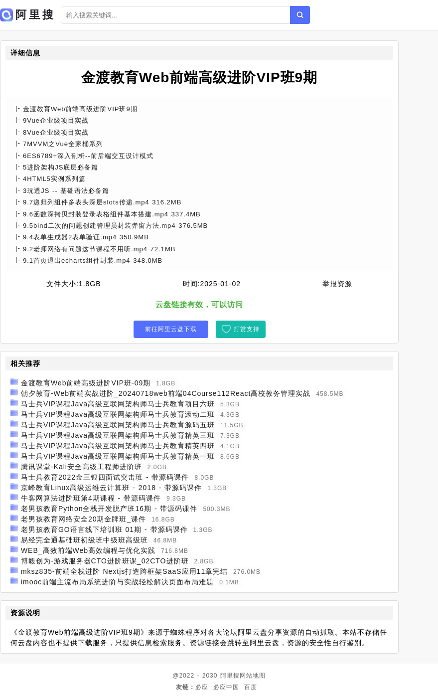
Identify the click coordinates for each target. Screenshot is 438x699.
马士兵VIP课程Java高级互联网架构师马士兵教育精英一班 (118, 456)
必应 (201, 687)
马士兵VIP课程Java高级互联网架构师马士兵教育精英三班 (118, 435)
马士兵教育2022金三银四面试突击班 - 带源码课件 (105, 477)
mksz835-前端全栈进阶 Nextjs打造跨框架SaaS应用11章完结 (124, 571)
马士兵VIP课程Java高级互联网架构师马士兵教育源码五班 (118, 425)
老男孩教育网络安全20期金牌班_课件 (83, 519)
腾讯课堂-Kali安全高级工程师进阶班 (81, 467)
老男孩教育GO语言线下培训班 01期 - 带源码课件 (104, 529)
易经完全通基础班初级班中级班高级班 (84, 540)
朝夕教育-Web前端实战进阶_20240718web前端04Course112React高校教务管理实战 (166, 393)
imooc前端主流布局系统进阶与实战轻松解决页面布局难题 (117, 582)
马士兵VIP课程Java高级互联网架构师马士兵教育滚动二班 (118, 414)
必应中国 (226, 687)
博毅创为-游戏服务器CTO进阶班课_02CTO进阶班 (105, 561)
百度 (250, 687)
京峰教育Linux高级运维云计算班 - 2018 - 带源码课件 (111, 488)
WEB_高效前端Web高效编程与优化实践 (88, 550)
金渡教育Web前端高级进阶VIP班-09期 (85, 383)
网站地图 (253, 675)
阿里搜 (230, 675)
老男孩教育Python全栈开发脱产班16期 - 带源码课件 (109, 509)
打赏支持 (247, 329)
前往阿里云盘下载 (171, 329)
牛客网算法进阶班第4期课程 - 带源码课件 (91, 498)
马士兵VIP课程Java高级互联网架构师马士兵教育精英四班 (118, 446)
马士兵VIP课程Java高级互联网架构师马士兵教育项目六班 (118, 404)
